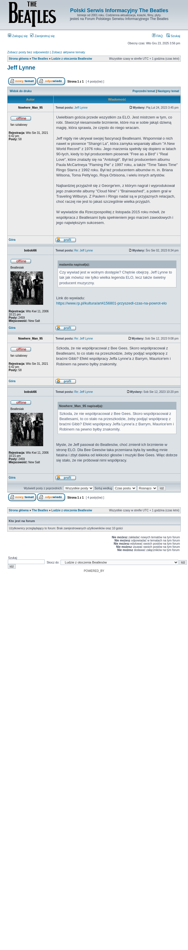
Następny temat (168, 91)
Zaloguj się (18, 36)
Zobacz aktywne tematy (68, 52)
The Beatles (40, 58)
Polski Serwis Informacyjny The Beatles (119, 10)
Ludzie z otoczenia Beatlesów (71, 58)
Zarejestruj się (42, 36)
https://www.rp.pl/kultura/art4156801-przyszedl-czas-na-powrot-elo (111, 303)
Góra (12, 239)
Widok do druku (21, 91)
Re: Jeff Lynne (83, 250)
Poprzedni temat (144, 91)
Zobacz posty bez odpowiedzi (28, 52)
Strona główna (19, 58)
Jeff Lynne (21, 67)
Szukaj (173, 36)
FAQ (157, 36)
